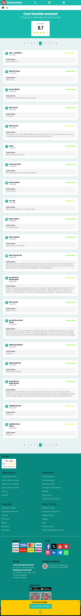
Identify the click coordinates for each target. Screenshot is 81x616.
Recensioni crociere (48, 508)
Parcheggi (45, 491)
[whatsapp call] (49, 2)
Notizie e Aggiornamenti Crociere (52, 530)
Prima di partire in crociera (10, 480)
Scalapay (45, 519)
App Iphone (5, 526)
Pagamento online (48, 515)
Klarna (44, 523)
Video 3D (4, 491)
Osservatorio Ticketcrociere (50, 512)
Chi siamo (5, 515)
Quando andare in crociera (10, 488)
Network (4, 523)
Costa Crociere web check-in (51, 499)
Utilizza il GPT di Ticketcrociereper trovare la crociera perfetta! (55, 566)
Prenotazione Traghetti (9, 508)
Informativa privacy (48, 480)
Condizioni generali (48, 476)
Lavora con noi (46, 495)
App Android (6, 530)
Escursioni (5, 495)
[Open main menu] (7, 7)
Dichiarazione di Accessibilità (51, 488)
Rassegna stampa (47, 526)
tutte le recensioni (9, 467)
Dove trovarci (6, 519)
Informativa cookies (48, 484)
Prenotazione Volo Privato (10, 512)
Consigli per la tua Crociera (10, 484)
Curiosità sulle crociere (9, 476)
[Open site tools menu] (78, 2)
